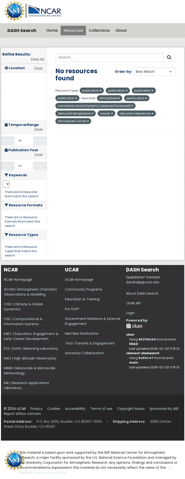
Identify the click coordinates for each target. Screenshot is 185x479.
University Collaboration (84, 353)
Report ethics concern (22, 413)
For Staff (72, 309)
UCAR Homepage (79, 279)
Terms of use (101, 408)
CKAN (134, 325)
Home (52, 30)
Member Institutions (81, 333)
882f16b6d (147, 339)
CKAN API (133, 303)
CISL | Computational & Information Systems (23, 321)
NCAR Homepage (18, 279)
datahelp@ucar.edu (142, 282)
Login (130, 313)
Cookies (53, 408)
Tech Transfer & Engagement (90, 343)
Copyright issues (131, 408)
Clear (38, 68)
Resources (73, 30)
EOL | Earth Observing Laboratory (31, 348)
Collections (99, 30)
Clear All (37, 59)
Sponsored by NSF (164, 408)
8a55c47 (145, 358)
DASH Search (21, 30)
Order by (123, 71)
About (121, 30)
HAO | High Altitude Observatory (30, 358)
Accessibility (75, 408)
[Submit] (169, 57)
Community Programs (83, 289)
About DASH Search (142, 293)
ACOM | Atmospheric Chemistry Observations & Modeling (30, 292)
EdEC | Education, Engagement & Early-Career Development (31, 336)
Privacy (36, 408)
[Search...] (109, 57)
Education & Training (82, 299)
